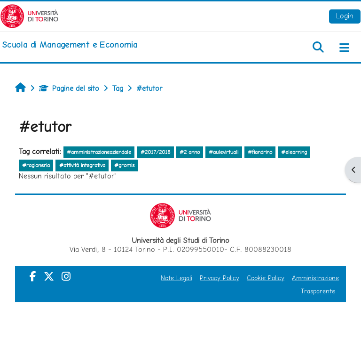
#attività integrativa (82, 165)
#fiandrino (260, 152)
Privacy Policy (219, 278)
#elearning (294, 152)
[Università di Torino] (29, 15)
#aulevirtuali (223, 152)
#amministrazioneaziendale (99, 152)
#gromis (124, 165)
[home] (69, 45)
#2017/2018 (156, 152)
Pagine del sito (69, 88)
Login (344, 15)
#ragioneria (36, 165)
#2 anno (190, 152)
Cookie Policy (265, 278)
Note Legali (176, 278)
